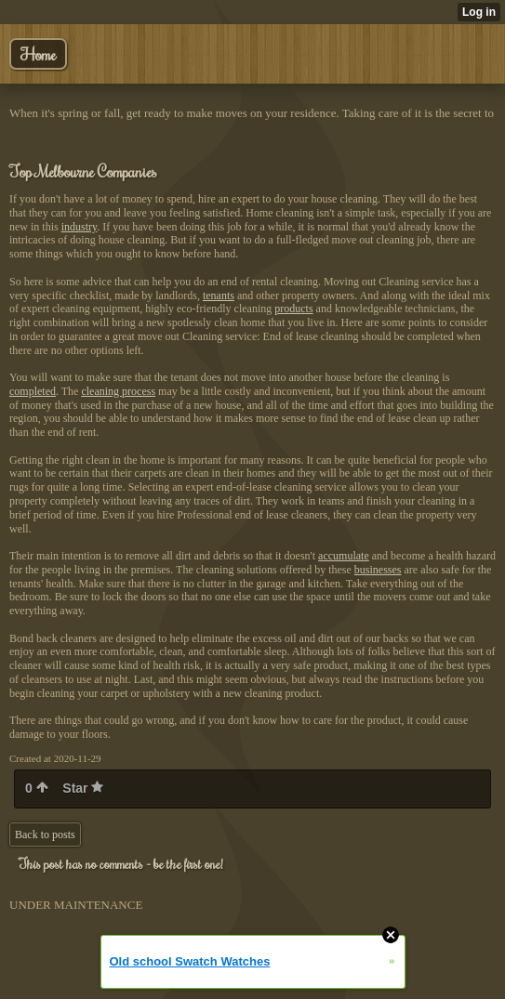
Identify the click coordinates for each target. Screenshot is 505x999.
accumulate (343, 555)
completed (32, 391)
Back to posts (45, 834)
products (293, 308)
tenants (218, 295)
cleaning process (118, 391)
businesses (378, 569)
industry (79, 226)
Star (82, 788)
